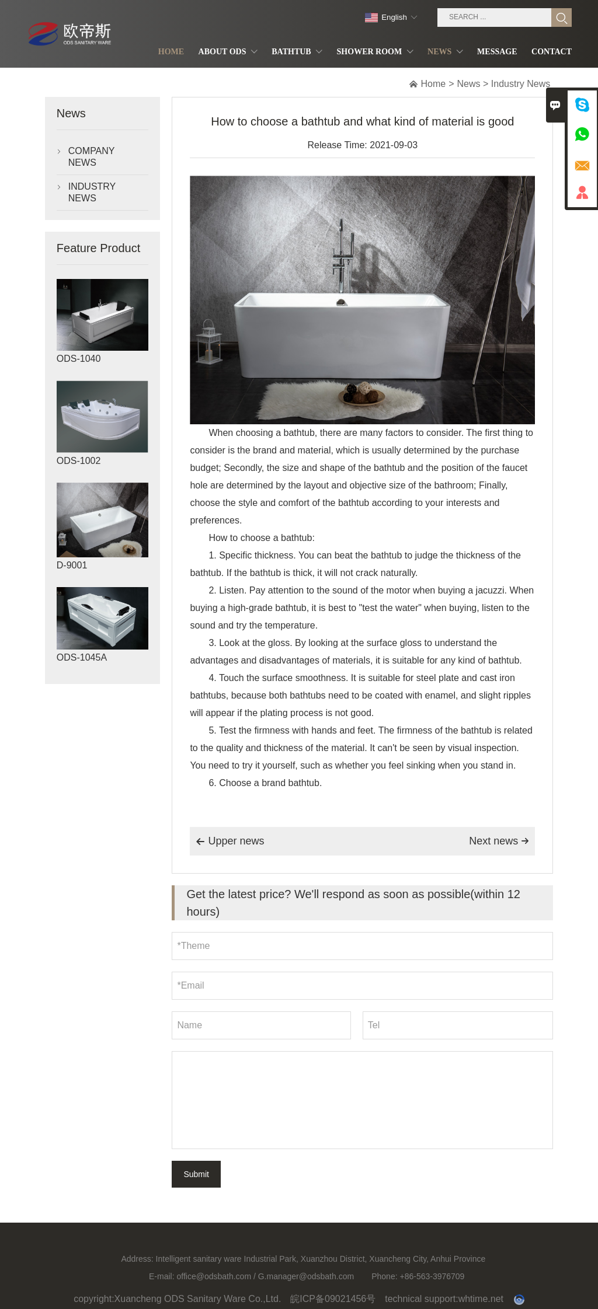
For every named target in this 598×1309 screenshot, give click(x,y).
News (469, 84)
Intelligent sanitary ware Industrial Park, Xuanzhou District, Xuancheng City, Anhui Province (321, 1264)
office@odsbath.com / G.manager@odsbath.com (265, 1281)
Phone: (384, 1281)
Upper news (230, 841)
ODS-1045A (82, 657)
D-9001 (72, 565)
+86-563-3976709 (431, 1281)
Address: (137, 1264)
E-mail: (162, 1281)
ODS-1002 (79, 461)
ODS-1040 (79, 359)
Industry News (520, 84)
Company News (91, 156)
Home (433, 84)
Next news (499, 841)
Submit (196, 1174)
